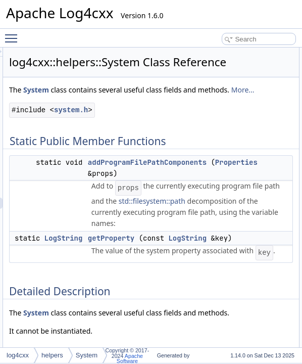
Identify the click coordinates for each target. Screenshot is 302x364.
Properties (239, 209)
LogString (190, 296)
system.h (197, 146)
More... (147, 126)
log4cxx (18, 355)
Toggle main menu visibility (13, 34)
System (162, 104)
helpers (52, 355)
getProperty (237, 296)
